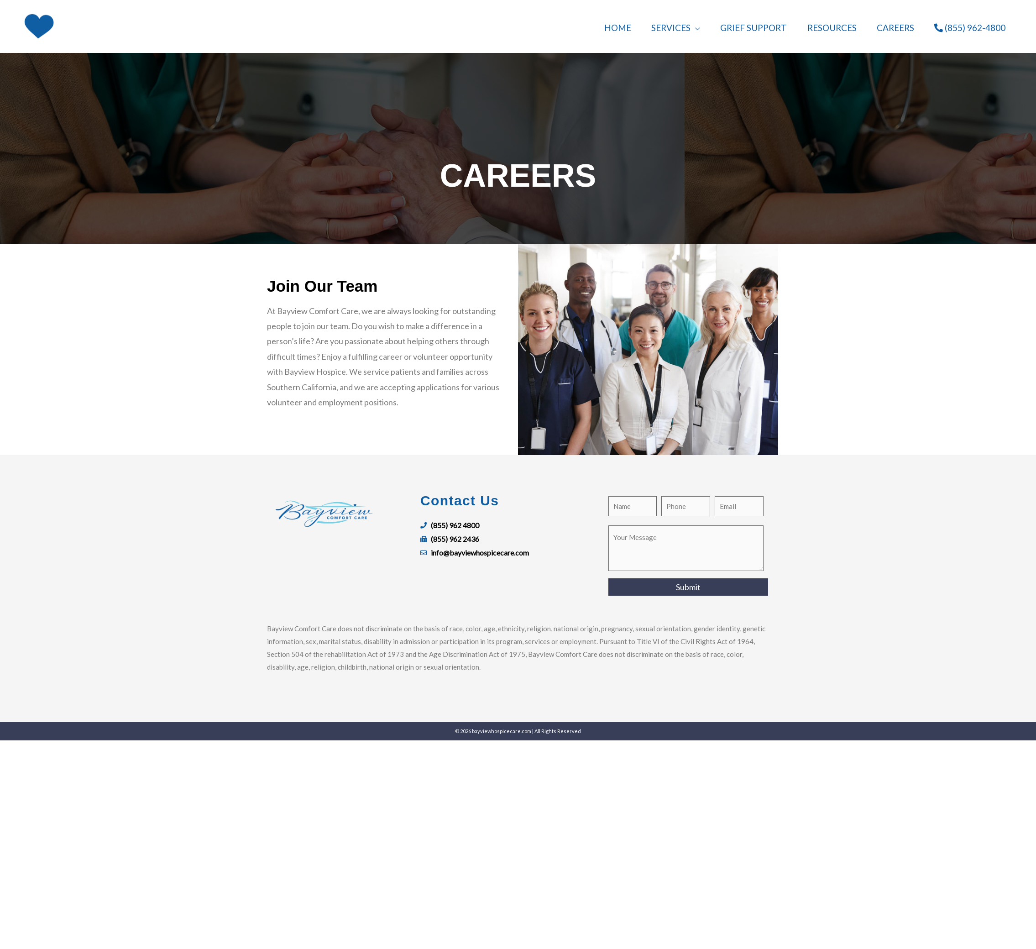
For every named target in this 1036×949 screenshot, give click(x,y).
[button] (683, 26)
